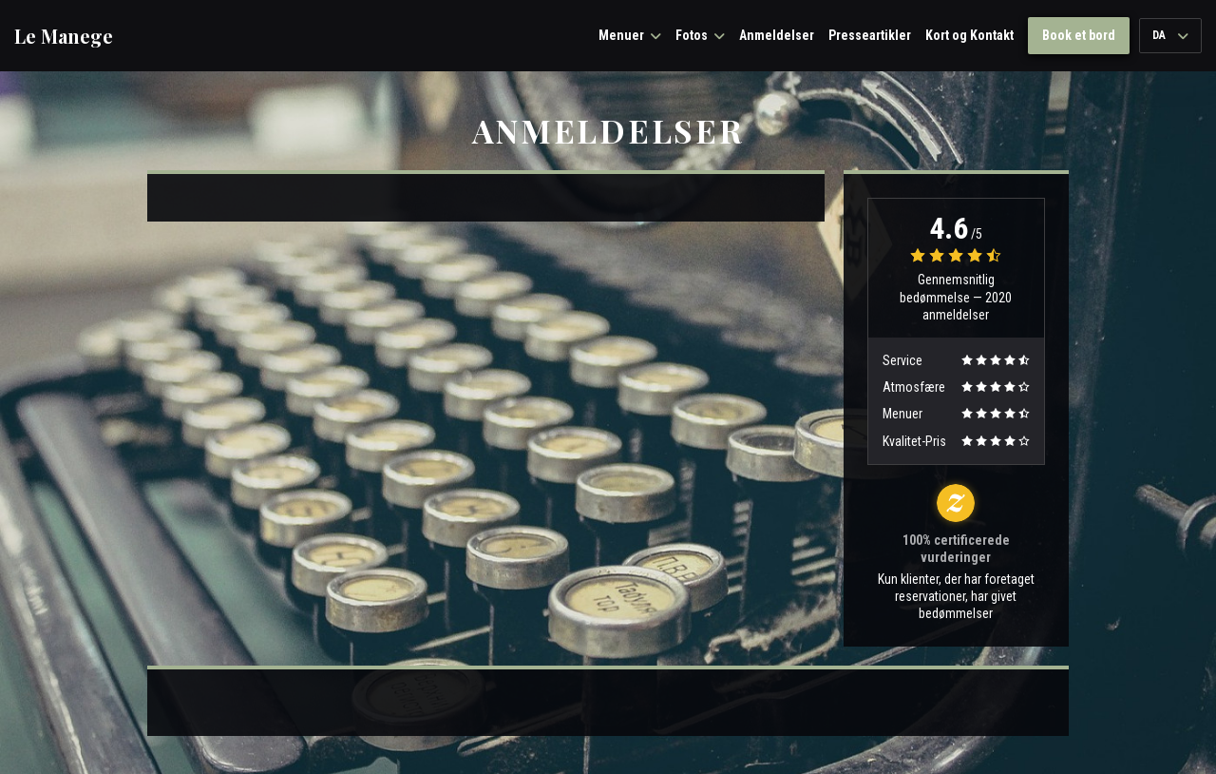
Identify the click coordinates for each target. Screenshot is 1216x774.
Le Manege (63, 36)
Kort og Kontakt (969, 35)
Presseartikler (869, 35)
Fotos (700, 35)
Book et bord (1078, 35)
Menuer (629, 35)
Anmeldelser (776, 35)
